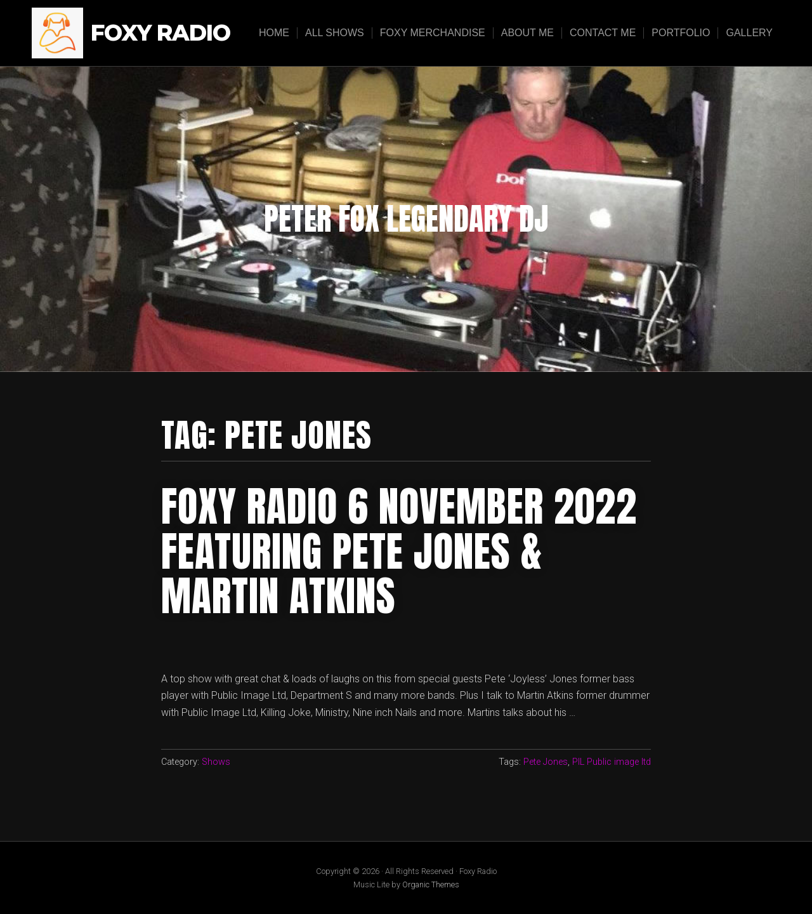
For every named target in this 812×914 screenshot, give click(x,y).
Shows (216, 762)
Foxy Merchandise (432, 32)
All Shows (334, 32)
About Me (527, 32)
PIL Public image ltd (611, 762)
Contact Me (603, 32)
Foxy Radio (160, 33)
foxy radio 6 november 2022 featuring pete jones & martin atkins (399, 551)
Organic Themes (430, 884)
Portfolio (681, 32)
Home (274, 32)
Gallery (749, 32)
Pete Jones (545, 762)
